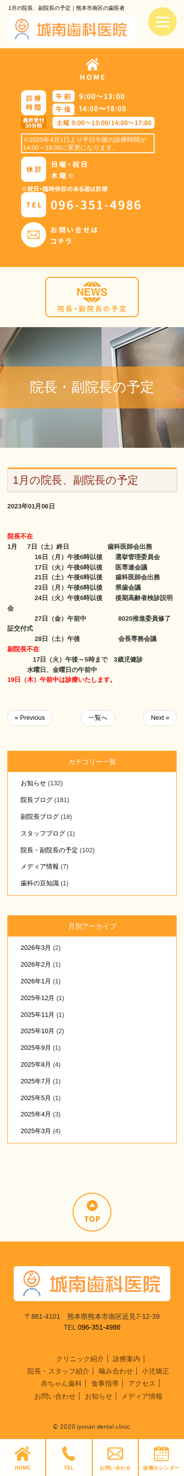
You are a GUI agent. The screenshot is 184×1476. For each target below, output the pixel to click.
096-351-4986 (99, 1327)
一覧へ (97, 717)
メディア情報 (40, 866)
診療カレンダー (161, 1458)
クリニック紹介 (80, 1359)
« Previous (30, 717)
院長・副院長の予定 (49, 850)
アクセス (142, 1383)
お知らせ (33, 783)
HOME (22, 1458)
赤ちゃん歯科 (61, 1383)
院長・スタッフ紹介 (58, 1371)
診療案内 (126, 1359)
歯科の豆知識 (40, 883)
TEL (68, 1458)
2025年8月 (36, 1064)
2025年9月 (36, 1047)
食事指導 (105, 1383)
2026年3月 (36, 947)
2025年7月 (36, 1081)
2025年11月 (37, 1014)
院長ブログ (37, 800)
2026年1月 (36, 981)
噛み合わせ (116, 1371)
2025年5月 (36, 1098)
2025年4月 (36, 1114)
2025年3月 (36, 1131)
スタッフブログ (43, 833)
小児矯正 (155, 1371)
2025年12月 (37, 998)
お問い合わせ (115, 1458)
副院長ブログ (40, 816)
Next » (160, 717)
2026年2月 (36, 964)
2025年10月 (37, 1031)
